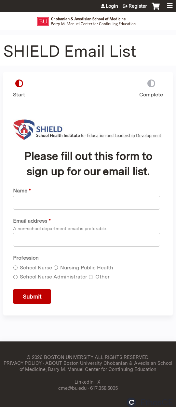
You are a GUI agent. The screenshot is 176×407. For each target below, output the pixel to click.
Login (112, 6)
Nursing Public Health (86, 268)
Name (20, 191)
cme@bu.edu (72, 388)
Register (138, 6)
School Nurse (36, 268)
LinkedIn (84, 382)
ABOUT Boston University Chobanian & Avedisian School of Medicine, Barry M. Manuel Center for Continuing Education (96, 366)
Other (102, 277)
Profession (26, 258)
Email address (30, 221)
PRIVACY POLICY (23, 363)
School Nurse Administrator (53, 277)
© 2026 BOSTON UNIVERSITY (60, 357)
